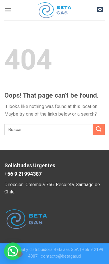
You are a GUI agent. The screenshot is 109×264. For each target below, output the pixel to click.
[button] (13, 251)
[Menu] (7, 10)
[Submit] (99, 129)
